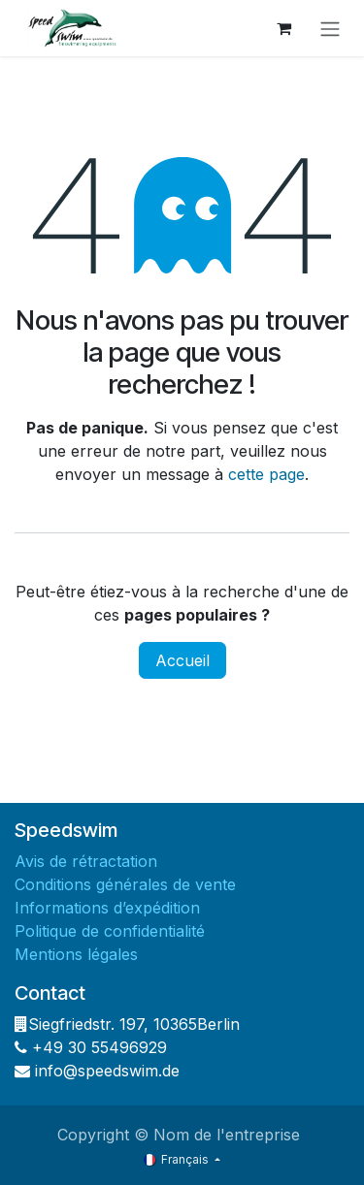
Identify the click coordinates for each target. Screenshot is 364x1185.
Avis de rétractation (88, 861)
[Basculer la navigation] (330, 28)
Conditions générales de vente (128, 884)
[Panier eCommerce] (283, 28)
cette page (266, 474)
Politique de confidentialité (112, 931)
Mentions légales (79, 954)
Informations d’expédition (107, 907)
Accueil (182, 660)
